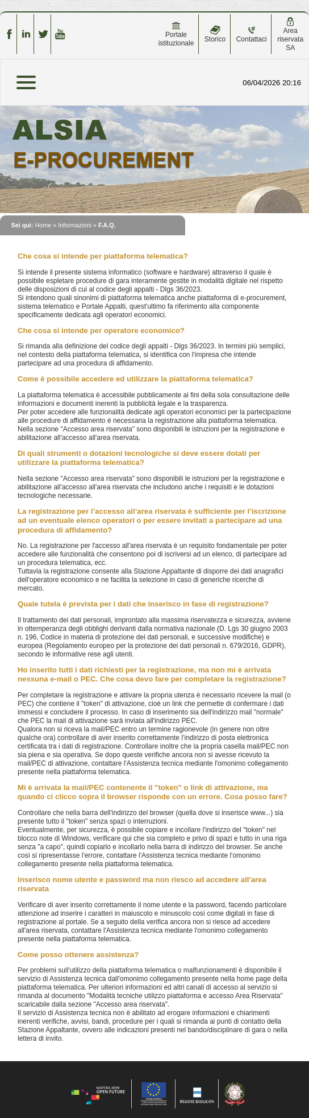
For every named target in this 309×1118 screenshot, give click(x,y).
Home (43, 225)
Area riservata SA (290, 34)
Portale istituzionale (176, 34)
